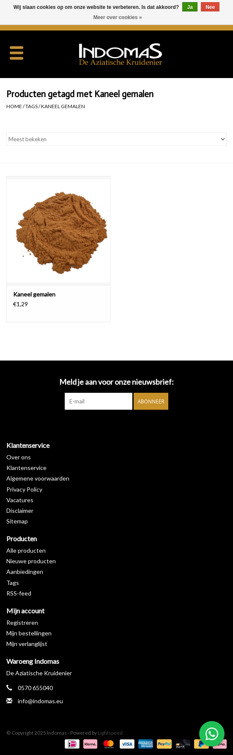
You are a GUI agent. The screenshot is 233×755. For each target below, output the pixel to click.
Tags (31, 106)
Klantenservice (26, 467)
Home (14, 106)
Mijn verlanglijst (26, 643)
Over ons (18, 457)
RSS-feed (18, 593)
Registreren (22, 622)
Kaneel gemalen (63, 106)
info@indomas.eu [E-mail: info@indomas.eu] (40, 701)
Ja (189, 7)
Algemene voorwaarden (37, 478)
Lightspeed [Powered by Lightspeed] (110, 733)
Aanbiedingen (24, 571)
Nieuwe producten (31, 561)
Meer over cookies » (117, 17)
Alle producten (26, 550)
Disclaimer (19, 510)
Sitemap (17, 521)
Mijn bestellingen (29, 633)
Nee (210, 7)
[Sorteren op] (116, 139)
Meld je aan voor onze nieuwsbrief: (116, 382)
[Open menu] (16, 52)
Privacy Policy (24, 489)
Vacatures (19, 499)
